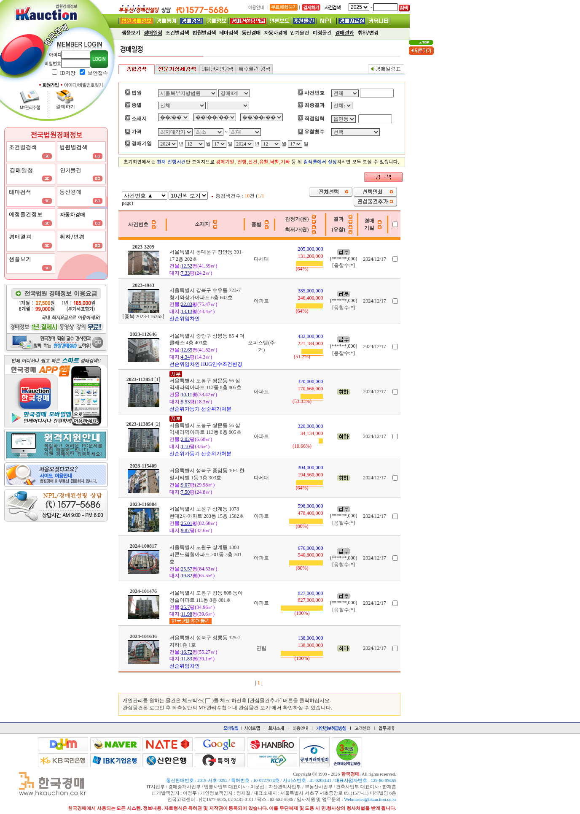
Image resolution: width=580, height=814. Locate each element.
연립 (261, 648)
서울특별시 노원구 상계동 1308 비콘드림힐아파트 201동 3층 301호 (205, 554)
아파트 (261, 301)
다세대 (261, 259)
